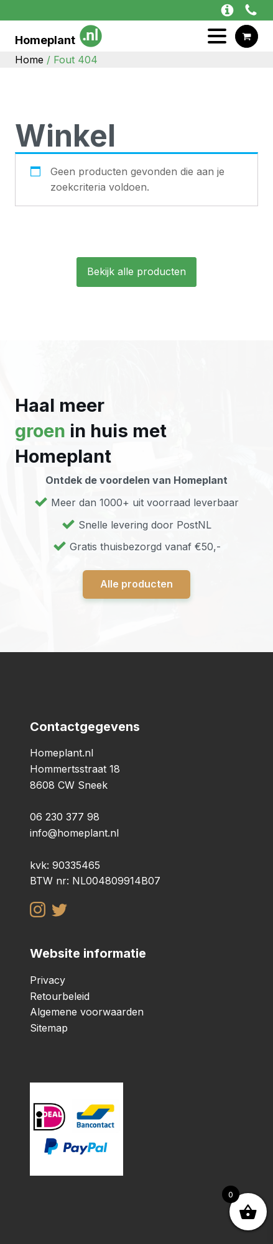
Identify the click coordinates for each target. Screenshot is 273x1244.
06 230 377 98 (64, 816)
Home (29, 59)
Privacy (47, 980)
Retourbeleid (60, 996)
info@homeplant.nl (74, 833)
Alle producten (136, 584)
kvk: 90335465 (65, 865)
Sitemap (49, 1028)
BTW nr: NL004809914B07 (95, 880)
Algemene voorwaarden (87, 1012)
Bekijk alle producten (136, 271)
